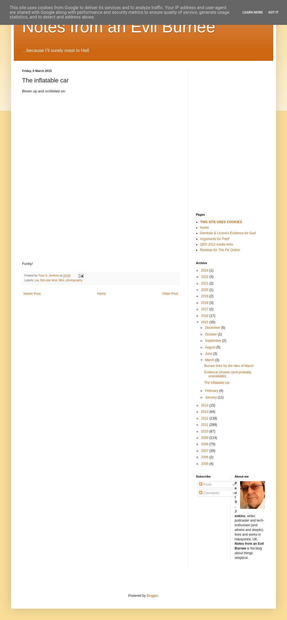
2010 (205, 431)
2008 (205, 444)
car (37, 280)
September (213, 341)
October (211, 334)
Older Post (170, 294)
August (210, 347)
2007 (205, 451)
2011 (205, 425)
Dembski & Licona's (228, 233)
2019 (205, 296)
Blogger (152, 596)
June (209, 354)
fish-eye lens (48, 280)
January (211, 397)
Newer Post (32, 294)
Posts (205, 484)
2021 (205, 283)
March (210, 360)
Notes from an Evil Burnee (118, 26)
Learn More (253, 12)
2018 (205, 303)
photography (74, 280)
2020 (205, 290)
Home (101, 294)
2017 (205, 309)
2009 (205, 438)
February (212, 391)
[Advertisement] (223, 96)
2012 (205, 418)
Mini (61, 280)
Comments (209, 493)
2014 (205, 405)
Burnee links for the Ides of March (229, 366)
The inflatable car (217, 383)
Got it (273, 12)
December (213, 328)
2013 (205, 412)
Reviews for (220, 250)
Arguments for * (215, 239)
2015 (205, 322)
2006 (205, 457)
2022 (205, 277)
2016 (205, 316)
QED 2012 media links (216, 244)
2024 (205, 270)
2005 (205, 464)
